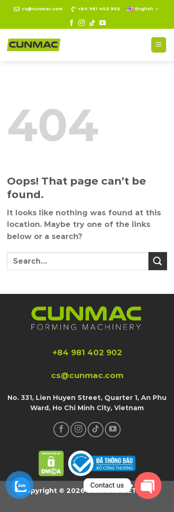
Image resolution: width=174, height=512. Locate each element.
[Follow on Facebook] (71, 23)
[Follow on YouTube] (102, 23)
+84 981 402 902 (99, 8)
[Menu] (159, 45)
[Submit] (157, 261)
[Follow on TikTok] (92, 23)
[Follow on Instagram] (81, 23)
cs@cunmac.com (42, 8)
